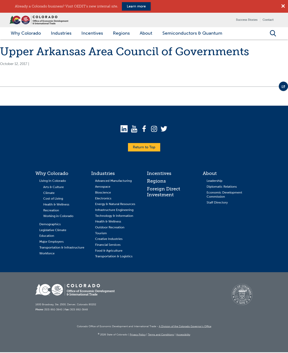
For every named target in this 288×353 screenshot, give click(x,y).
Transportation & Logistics (113, 257)
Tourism (101, 234)
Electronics (103, 199)
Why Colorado (51, 174)
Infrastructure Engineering (114, 211)
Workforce (47, 254)
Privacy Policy (138, 335)
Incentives (159, 174)
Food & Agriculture (108, 251)
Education (46, 237)
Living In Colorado (52, 182)
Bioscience (103, 193)
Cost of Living (53, 199)
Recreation (51, 211)
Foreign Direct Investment (163, 192)
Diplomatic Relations (222, 187)
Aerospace (102, 187)
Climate (49, 193)
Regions (156, 182)
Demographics (50, 225)
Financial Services (108, 246)
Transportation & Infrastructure (61, 248)
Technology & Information (114, 216)
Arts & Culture (53, 188)
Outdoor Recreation (109, 228)
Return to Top (144, 148)
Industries (103, 174)
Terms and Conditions (161, 335)
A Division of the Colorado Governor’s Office (185, 327)
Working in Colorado (58, 217)
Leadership (214, 182)
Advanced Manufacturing (113, 182)
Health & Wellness (56, 205)
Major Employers (51, 242)
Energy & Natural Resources (115, 205)
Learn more (136, 6)
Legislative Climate (52, 231)
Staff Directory (217, 203)
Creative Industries (108, 240)
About (210, 174)
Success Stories (246, 20)
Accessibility (183, 335)
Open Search (272, 34)
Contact (268, 20)
